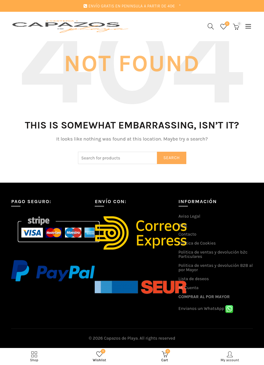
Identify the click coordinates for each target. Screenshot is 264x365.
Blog (183, 225)
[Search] (211, 26)
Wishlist (226, 24)
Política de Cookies (197, 243)
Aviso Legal (190, 216)
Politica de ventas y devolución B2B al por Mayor (216, 267)
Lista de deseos (194, 278)
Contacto (188, 234)
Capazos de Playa (121, 338)
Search (171, 157)
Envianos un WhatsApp (206, 308)
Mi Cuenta (189, 287)
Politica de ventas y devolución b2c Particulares (213, 254)
